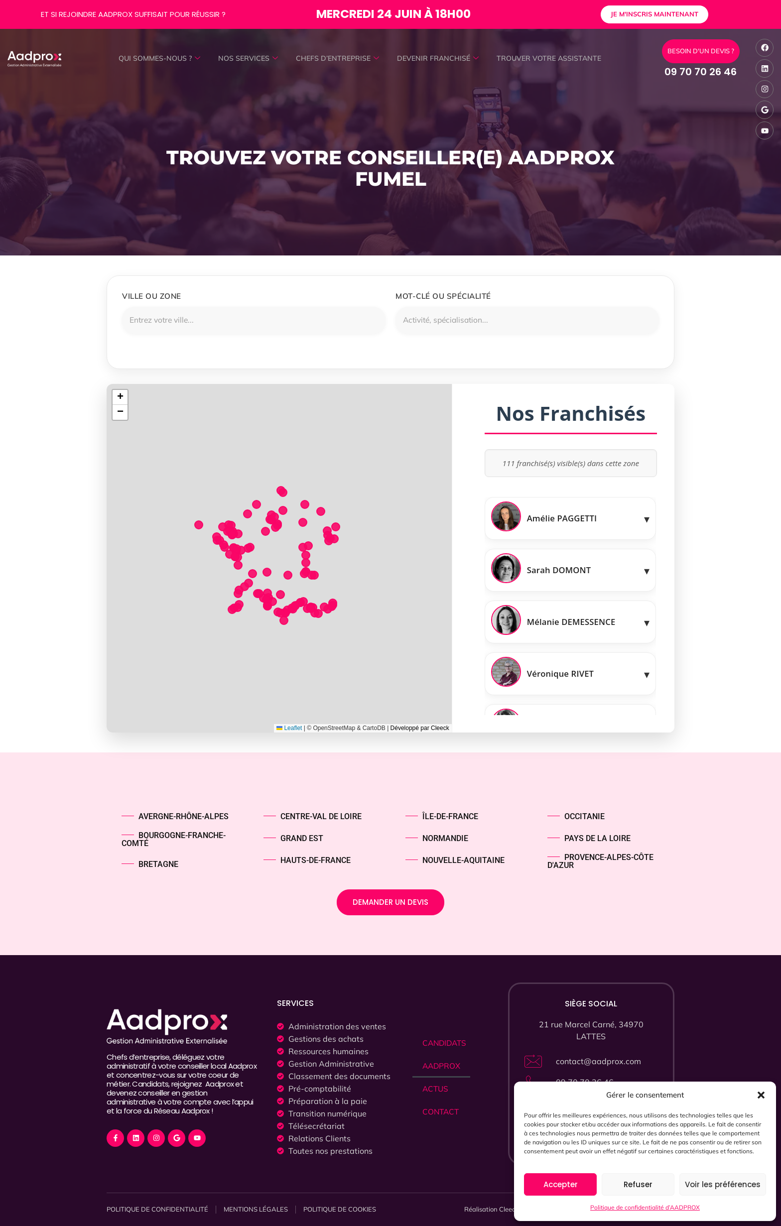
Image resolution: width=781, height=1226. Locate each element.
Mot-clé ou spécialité (443, 296)
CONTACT (441, 1112)
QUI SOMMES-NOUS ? (153, 59)
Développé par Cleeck (419, 728)
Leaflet (289, 728)
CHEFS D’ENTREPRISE (336, 59)
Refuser (638, 1184)
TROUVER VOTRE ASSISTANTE (555, 58)
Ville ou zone (151, 296)
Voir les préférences (723, 1184)
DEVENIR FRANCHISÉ (440, 59)
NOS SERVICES (244, 59)
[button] (761, 1095)
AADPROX (442, 1067)
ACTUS (436, 1090)
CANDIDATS (445, 1044)
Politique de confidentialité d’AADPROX (645, 1207)
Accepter (560, 1184)
